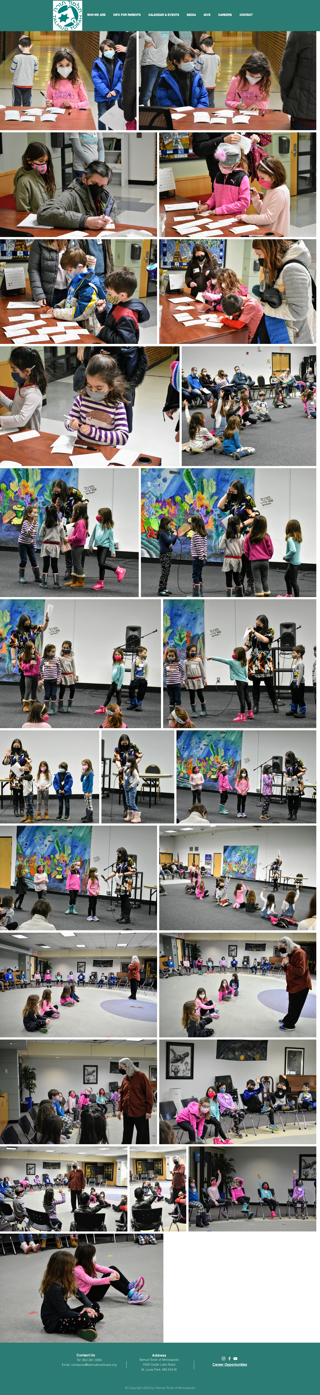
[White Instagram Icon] (223, 1358)
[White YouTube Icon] (235, 1358)
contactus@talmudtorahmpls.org (94, 1365)
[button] (164, 14)
